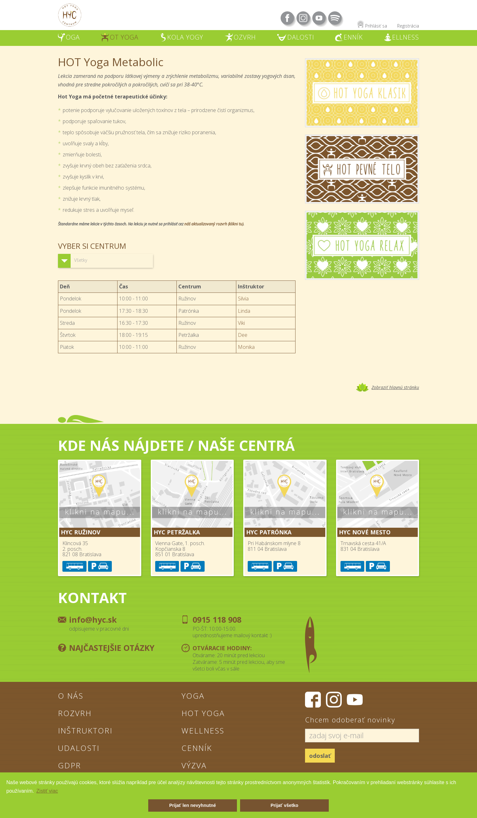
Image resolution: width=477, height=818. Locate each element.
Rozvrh (75, 713)
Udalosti (79, 748)
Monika (246, 346)
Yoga (193, 695)
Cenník (197, 748)
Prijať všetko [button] (284, 805)
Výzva (194, 766)
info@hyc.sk (93, 619)
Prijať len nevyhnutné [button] (192, 805)
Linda (244, 310)
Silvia (243, 298)
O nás (71, 695)
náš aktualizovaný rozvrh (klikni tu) (213, 224)
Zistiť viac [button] (47, 791)
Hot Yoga (204, 713)
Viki (241, 322)
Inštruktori (87, 731)
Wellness (203, 731)
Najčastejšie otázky (112, 647)
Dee (242, 334)
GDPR (69, 766)
